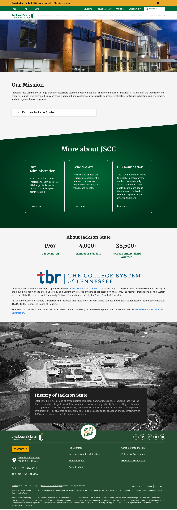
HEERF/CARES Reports (133, 461)
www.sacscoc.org (25, 506)
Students (88, 8)
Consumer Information (133, 448)
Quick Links (134, 8)
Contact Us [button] (20, 449)
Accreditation (76, 467)
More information (62, 3)
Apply (15, 8)
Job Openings (75, 448)
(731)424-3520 (29, 469)
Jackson (15, 486)
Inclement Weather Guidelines (84, 454)
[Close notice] (158, 3)
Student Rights (76, 461)
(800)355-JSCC (30, 474)
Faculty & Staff (104, 8)
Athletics (120, 8)
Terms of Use (136, 487)
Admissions (64, 15)
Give (37, 8)
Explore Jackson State (38, 113)
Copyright (148, 487)
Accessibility (159, 487)
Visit (26, 8)
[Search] (154, 9)
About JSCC (157, 15)
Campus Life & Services (111, 15)
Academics (44, 15)
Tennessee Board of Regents (83, 289)
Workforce (137, 15)
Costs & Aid (84, 15)
